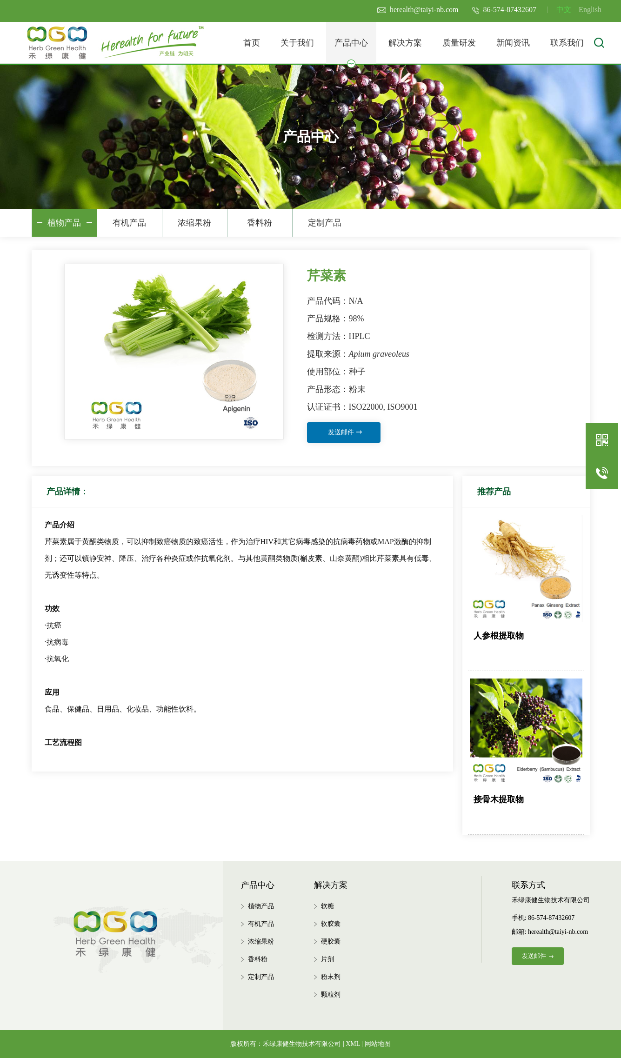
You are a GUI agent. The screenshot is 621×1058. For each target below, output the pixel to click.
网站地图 (378, 1043)
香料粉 (259, 222)
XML (353, 1043)
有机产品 (129, 222)
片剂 (327, 959)
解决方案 (405, 42)
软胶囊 (331, 923)
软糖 (327, 906)
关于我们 (297, 42)
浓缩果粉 (194, 222)
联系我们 (567, 42)
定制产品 (324, 222)
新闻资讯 (513, 42)
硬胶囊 (331, 941)
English (590, 9)
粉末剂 (331, 976)
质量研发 (459, 42)
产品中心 (351, 51)
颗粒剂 (331, 994)
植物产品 (64, 222)
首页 (251, 42)
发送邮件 (345, 432)
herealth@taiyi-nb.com (418, 9)
